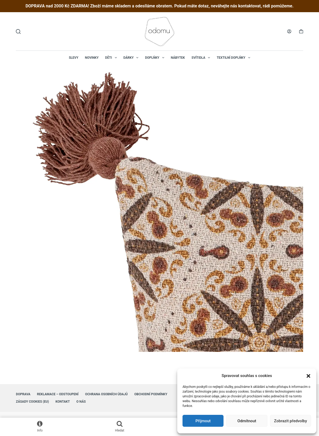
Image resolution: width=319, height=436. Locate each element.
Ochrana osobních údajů (106, 394)
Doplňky (155, 57)
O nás (81, 401)
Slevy (73, 58)
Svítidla (202, 57)
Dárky (132, 57)
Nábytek (178, 58)
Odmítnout (247, 421)
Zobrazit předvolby (290, 421)
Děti (112, 57)
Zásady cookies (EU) (32, 401)
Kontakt (63, 401)
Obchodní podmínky (150, 394)
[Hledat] (18, 31)
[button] (308, 376)
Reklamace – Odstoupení (58, 394)
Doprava (23, 394)
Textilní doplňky (234, 57)
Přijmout (203, 421)
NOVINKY (92, 58)
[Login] (289, 31)
